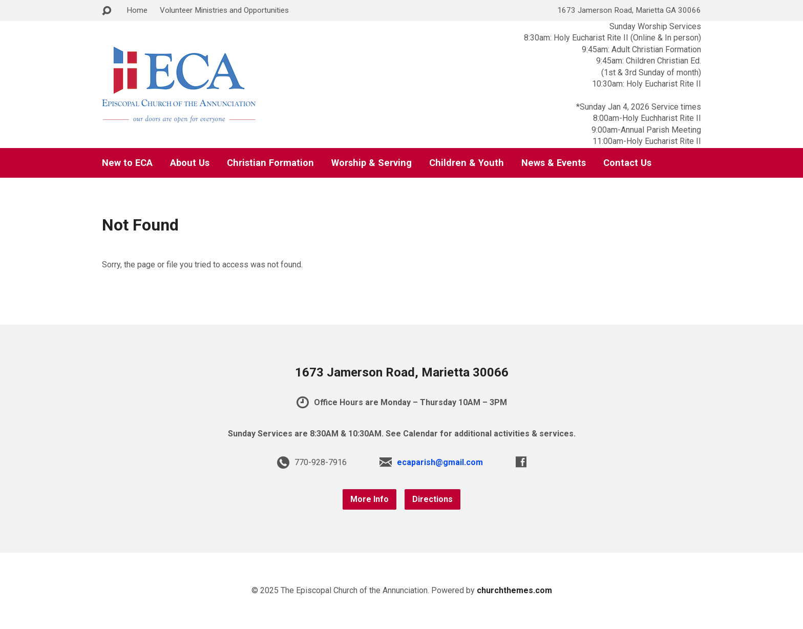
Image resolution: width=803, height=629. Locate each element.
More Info (369, 499)
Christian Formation (270, 162)
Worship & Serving (371, 162)
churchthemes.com (514, 590)
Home (136, 10)
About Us (189, 162)
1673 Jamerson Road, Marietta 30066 (402, 372)
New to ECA (127, 162)
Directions (432, 499)
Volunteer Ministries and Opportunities (224, 10)
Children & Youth (466, 162)
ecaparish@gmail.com (440, 462)
